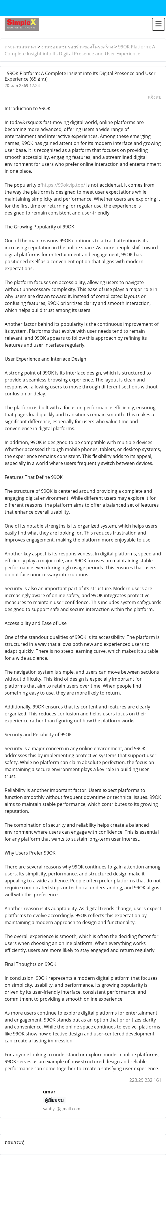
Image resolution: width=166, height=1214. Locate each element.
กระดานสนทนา (20, 46)
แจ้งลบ (154, 97)
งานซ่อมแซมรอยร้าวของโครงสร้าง (77, 46)
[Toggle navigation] (158, 24)
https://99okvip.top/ (64, 185)
